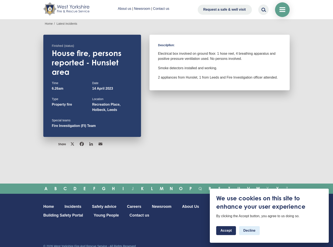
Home (49, 23)
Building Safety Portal (63, 215)
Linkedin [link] (91, 144)
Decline (249, 230)
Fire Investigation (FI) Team (74, 126)
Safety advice (104, 206)
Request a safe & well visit (224, 9)
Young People (106, 215)
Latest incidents (66, 23)
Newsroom (142, 8)
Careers (134, 206)
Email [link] (100, 144)
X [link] (72, 144)
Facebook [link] (82, 144)
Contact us (161, 8)
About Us (190, 206)
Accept (226, 230)
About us (124, 8)
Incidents (73, 206)
